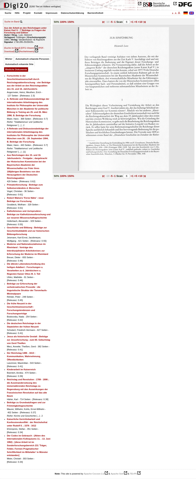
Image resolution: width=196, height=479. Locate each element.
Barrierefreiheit (95, 13)
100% (63, 21)
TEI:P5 (133, 474)
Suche (8, 13)
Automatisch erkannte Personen (32, 59)
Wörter (8, 59)
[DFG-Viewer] (27, 48)
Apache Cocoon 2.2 (94, 474)
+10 (140, 21)
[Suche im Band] (12, 48)
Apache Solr (117, 474)
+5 (136, 21)
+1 (132, 21)
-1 (114, 21)
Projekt (27, 13)
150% (70, 21)
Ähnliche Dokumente (16, 69)
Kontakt (38, 13)
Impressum (51, 13)
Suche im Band (11, 21)
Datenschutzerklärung (72, 13)
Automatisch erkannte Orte (19, 64)
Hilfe (17, 13)
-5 (111, 21)
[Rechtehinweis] (26, 51)
